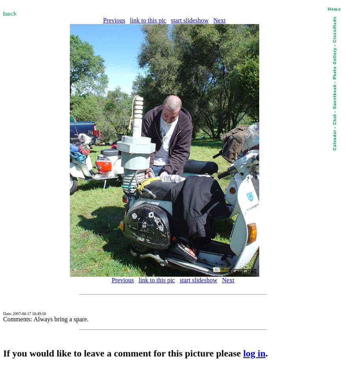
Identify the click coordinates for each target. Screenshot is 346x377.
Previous (114, 20)
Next (219, 20)
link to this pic (148, 20)
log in (254, 353)
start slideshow (190, 20)
